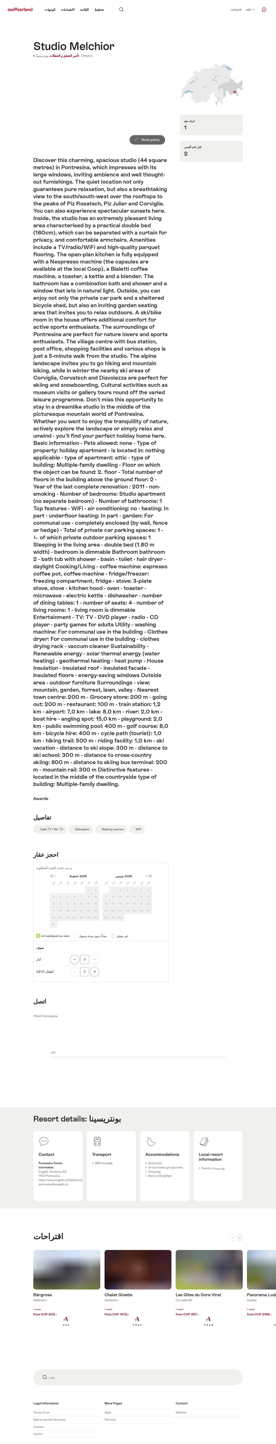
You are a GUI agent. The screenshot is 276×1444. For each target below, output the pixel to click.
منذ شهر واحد (53, 876)
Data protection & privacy (49, 1419)
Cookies (38, 1427)
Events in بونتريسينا (213, 1168)
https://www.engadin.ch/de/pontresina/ (63, 1180)
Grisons (86, 56)
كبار (38, 959)
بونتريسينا (105, 1118)
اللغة (250, 9)
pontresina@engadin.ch (53, 1184)
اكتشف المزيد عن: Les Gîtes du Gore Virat (209, 1293)
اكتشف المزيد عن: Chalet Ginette (138, 1293)
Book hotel (155, 1163)
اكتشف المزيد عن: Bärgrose (66, 1293)
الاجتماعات (236, 9)
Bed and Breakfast (160, 1176)
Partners (110, 1419)
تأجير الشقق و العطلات (56, 56)
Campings (154, 1171)
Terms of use (41, 1412)
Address (181, 1412)
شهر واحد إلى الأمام (148, 876)
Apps (108, 1412)
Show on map (211, 85)
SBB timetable (104, 1163)
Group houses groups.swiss (165, 1167)
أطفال (45, 971)
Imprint (37, 1434)
